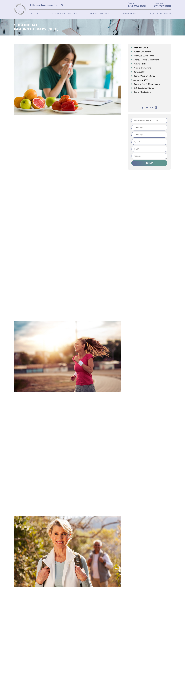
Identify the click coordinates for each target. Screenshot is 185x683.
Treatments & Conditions (64, 14)
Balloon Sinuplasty (142, 52)
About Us (33, 14)
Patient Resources (99, 14)
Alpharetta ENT (140, 80)
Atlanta (131, 3)
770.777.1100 (162, 6)
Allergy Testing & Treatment (146, 60)
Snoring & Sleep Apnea (143, 56)
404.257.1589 (137, 6)
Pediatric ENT (139, 64)
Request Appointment (160, 14)
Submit (149, 163)
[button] (33, 14)
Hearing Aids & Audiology (144, 76)
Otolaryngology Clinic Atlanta (146, 84)
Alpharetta (158, 3)
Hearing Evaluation (142, 92)
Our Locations (129, 14)
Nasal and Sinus (140, 48)
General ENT (139, 72)
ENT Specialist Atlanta (143, 88)
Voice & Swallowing (142, 68)
